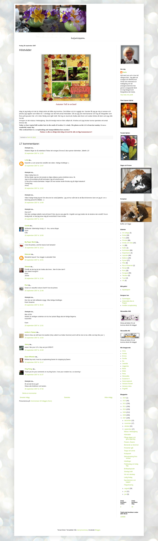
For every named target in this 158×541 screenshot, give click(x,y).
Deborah (28, 254)
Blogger (97, 530)
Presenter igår (128, 448)
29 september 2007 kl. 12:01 (34, 325)
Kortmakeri (125, 250)
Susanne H (125, 379)
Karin (125, 72)
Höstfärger (127, 461)
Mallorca (125, 258)
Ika (123, 361)
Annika (124, 353)
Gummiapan (126, 299)
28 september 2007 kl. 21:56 (34, 278)
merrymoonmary (82, 530)
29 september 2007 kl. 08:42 (34, 305)
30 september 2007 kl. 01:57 (34, 375)
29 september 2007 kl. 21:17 (34, 362)
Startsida (67, 397)
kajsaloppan (126, 290)
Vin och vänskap (129, 474)
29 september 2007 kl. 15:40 (34, 350)
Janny (27, 344)
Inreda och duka (127, 243)
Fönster (124, 240)
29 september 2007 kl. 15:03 (34, 338)
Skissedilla (125, 376)
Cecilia (27, 226)
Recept (124, 268)
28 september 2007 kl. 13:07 (34, 166)
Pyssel (124, 260)
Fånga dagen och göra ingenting (130, 438)
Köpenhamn (126, 253)
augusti (127, 488)
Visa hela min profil (126, 95)
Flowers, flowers (129, 442)
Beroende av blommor (131, 445)
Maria (124, 368)
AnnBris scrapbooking (129, 305)
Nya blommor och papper (130, 481)
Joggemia (125, 366)
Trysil (124, 278)
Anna (124, 351)
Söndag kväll (128, 471)
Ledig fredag (128, 477)
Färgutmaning (128, 485)
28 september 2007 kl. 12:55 (34, 153)
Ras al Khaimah (127, 265)
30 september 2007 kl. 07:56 (34, 389)
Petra (124, 374)
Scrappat (125, 273)
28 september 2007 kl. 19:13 (34, 248)
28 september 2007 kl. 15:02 (34, 219)
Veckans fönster (127, 384)
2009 (124, 412)
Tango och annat (129, 451)
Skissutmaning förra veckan (130, 457)
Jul (123, 245)
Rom (123, 270)
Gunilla (124, 358)
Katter (124, 248)
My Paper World (30, 242)
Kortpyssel (127, 453)
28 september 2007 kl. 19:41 (34, 260)
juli (125, 491)
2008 (124, 415)
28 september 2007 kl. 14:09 (34, 202)
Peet (26, 285)
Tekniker (125, 275)
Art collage (125, 233)
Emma (124, 356)
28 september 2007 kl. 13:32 (34, 188)
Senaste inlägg (25, 397)
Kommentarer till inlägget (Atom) (41, 401)
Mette (124, 371)
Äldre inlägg (108, 397)
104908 (122, 517)
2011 (124, 406)
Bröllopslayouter (129, 469)
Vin (123, 280)
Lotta (26, 160)
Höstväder (127, 434)
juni (125, 494)
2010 (124, 409)
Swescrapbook (127, 381)
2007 (124, 418)
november (127, 423)
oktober (127, 426)
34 (132, 507)
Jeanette (125, 363)
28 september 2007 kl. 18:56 (34, 235)
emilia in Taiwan (30, 332)
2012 (124, 403)
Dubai (124, 235)
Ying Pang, (28, 369)
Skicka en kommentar (29, 393)
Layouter (125, 255)
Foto (123, 238)
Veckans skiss (126, 386)
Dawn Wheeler (30, 357)
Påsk (124, 263)
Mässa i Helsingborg (131, 431)
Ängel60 (125, 389)
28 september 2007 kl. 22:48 (34, 291)
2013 (124, 401)
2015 (124, 398)
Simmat (27, 266)
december (127, 420)
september (128, 429)
